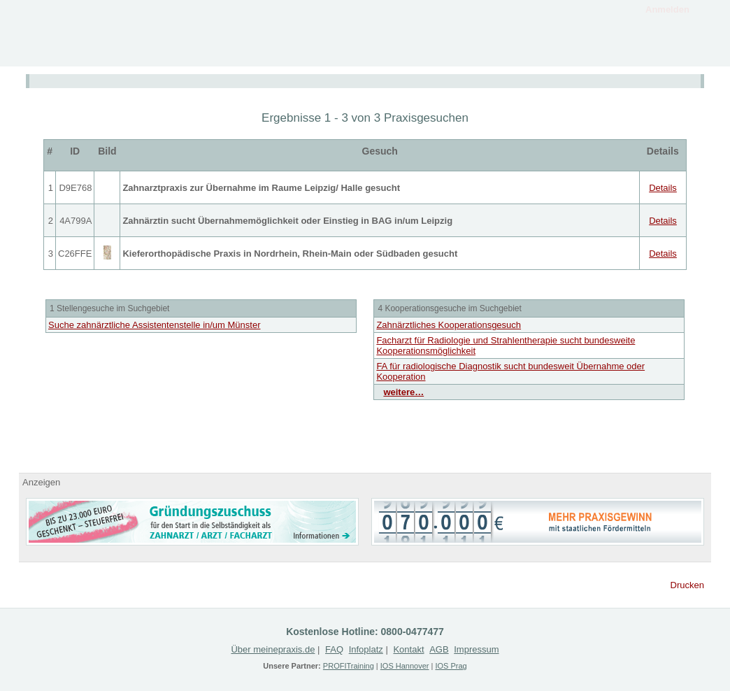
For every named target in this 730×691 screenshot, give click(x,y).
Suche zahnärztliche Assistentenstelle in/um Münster (154, 325)
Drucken (687, 585)
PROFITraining (348, 666)
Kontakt (662, 50)
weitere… (403, 392)
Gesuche (480, 50)
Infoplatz (298, 50)
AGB (438, 649)
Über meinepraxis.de (273, 649)
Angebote (389, 50)
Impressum (476, 649)
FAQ (334, 649)
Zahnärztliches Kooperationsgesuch (448, 325)
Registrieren (571, 50)
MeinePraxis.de (96, 33)
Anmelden (667, 9)
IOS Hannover (404, 666)
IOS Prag (450, 666)
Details (663, 188)
